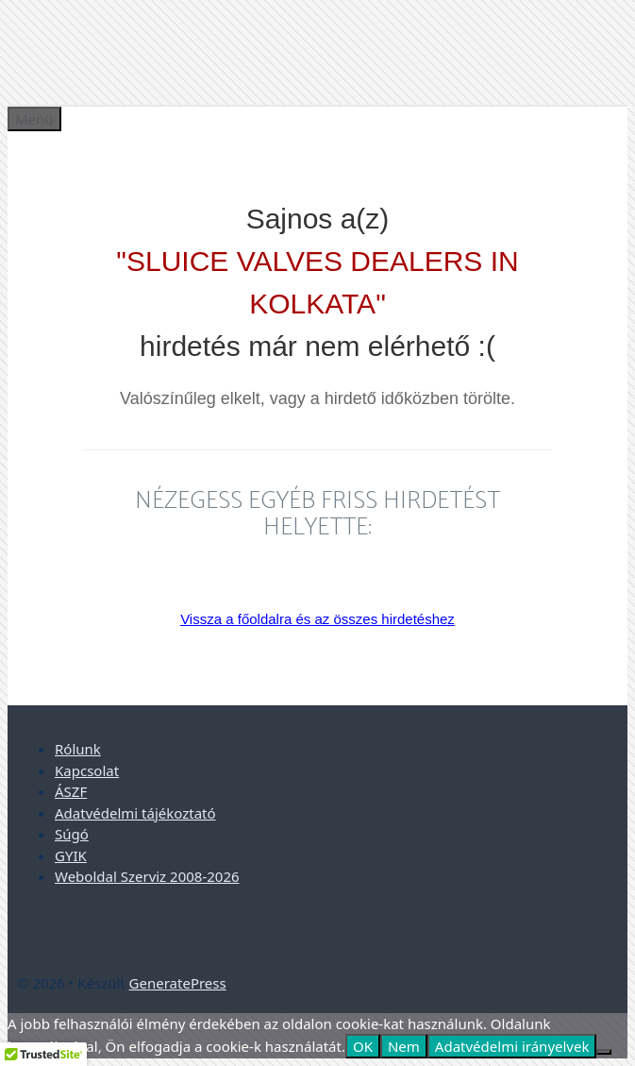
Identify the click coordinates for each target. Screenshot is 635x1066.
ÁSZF (71, 791)
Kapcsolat (87, 770)
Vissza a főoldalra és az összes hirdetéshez (317, 619)
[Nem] (603, 1052)
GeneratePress (177, 982)
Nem (404, 1046)
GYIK (71, 855)
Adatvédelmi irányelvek (512, 1046)
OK (363, 1046)
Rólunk (78, 748)
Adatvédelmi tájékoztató (135, 813)
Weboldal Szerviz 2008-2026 (147, 876)
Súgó (72, 833)
